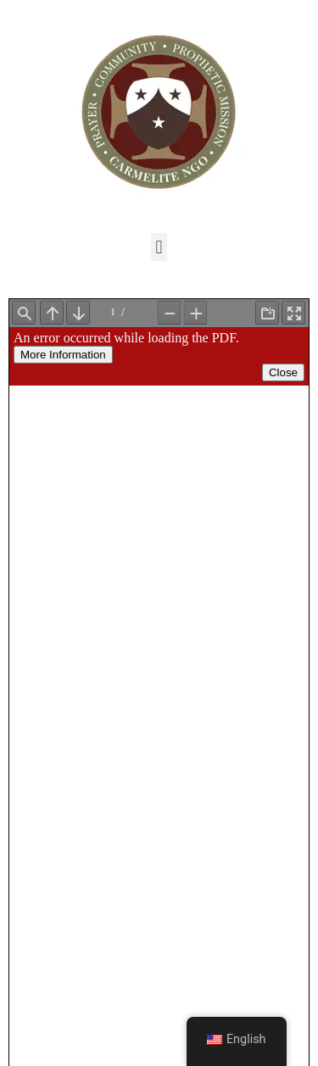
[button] (159, 247)
